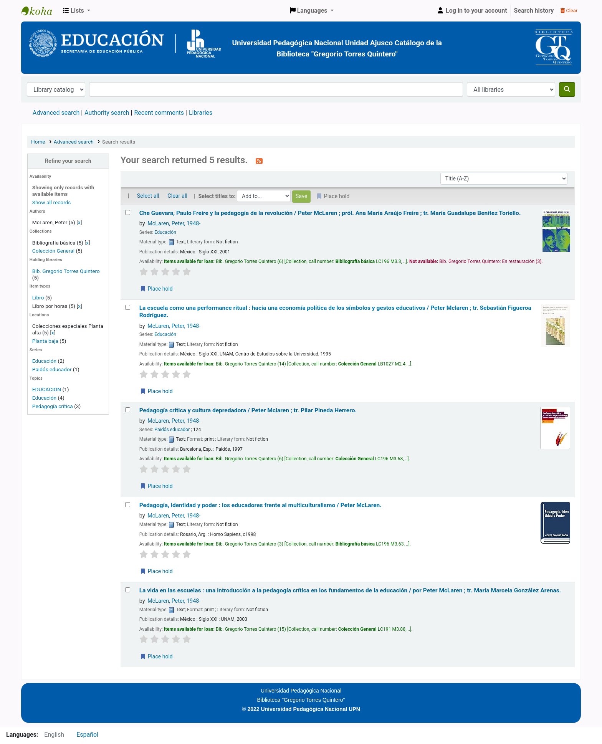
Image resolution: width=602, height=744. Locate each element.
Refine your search (68, 161)
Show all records (51, 202)
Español (87, 734)
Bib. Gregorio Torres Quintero (66, 271)
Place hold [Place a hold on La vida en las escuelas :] (156, 656)
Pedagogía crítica (52, 406)
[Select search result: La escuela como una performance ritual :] (127, 307)
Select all (148, 196)
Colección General (54, 251)
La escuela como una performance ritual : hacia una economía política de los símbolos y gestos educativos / (335, 311)
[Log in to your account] (471, 10)
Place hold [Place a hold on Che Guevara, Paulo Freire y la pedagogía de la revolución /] (156, 289)
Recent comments (159, 112)
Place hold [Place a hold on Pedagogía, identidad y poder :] (156, 571)
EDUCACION (46, 389)
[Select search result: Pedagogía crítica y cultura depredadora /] (127, 409)
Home (38, 142)
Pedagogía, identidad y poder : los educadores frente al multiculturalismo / (260, 505)
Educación (44, 361)
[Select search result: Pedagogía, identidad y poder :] (127, 504)
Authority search (106, 112)
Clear (569, 10)
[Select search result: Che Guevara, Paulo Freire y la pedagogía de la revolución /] (127, 212)
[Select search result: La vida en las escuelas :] (127, 589)
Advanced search (56, 112)
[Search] (567, 89)
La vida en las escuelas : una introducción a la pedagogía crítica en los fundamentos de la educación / (350, 590)
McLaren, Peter (173, 223)
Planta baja (46, 341)
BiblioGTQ (41, 10)
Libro (38, 297)
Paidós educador (52, 369)
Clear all (177, 196)
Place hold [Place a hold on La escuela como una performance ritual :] (156, 391)
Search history (534, 10)
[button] (76, 10)
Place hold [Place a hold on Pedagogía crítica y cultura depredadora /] (156, 486)
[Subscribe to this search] (259, 161)
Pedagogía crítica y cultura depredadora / (248, 410)
